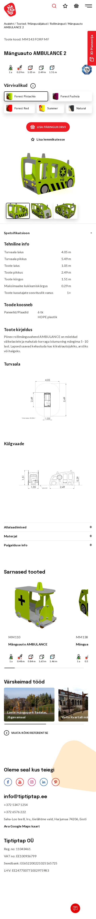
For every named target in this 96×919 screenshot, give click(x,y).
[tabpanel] (48, 382)
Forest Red (17, 108)
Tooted (21, 23)
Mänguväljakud (38, 23)
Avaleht (9, 23)
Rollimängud (58, 23)
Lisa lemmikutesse (48, 139)
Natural (76, 108)
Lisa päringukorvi (48, 127)
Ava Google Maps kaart (22, 826)
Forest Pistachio (20, 96)
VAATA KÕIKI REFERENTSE (26, 732)
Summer (48, 108)
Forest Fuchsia (65, 96)
